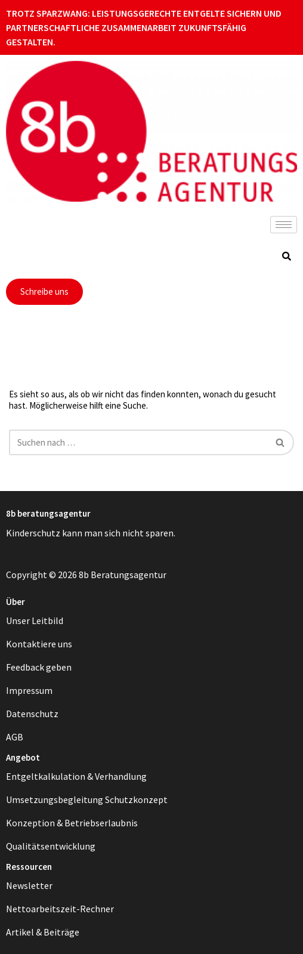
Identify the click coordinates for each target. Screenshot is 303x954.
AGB (14, 737)
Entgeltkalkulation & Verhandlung (76, 776)
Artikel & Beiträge (42, 932)
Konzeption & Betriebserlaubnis (72, 823)
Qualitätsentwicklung (50, 846)
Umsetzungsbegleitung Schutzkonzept (87, 799)
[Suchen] (138, 442)
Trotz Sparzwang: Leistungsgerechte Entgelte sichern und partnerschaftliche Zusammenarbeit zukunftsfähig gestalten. (144, 27)
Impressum (29, 690)
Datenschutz (32, 714)
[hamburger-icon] (283, 224)
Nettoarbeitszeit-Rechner (60, 909)
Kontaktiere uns (39, 644)
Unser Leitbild (34, 620)
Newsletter (29, 885)
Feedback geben (39, 667)
